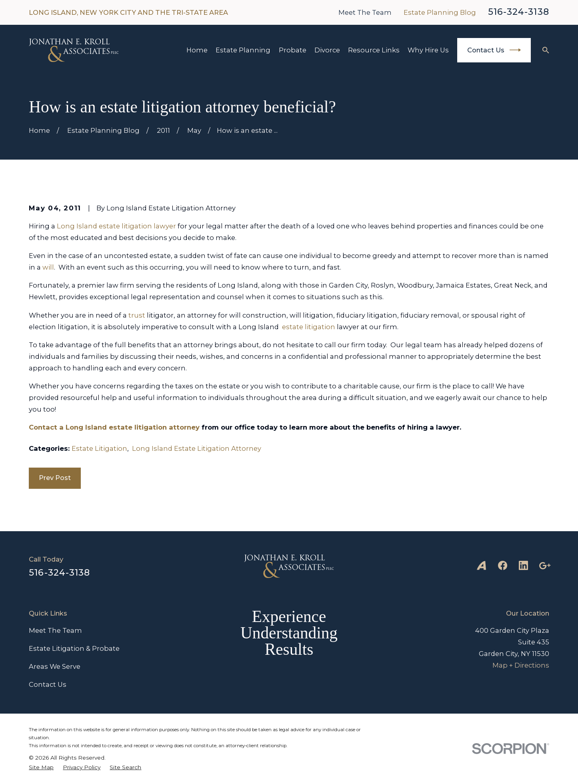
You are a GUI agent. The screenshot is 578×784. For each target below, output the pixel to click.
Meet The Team (365, 12)
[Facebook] (502, 565)
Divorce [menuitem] (327, 50)
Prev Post (55, 478)
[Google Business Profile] (544, 565)
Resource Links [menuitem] (374, 50)
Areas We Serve (54, 666)
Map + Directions (520, 665)
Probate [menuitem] (292, 50)
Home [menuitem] (197, 50)
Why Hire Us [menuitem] (428, 50)
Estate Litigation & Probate (74, 648)
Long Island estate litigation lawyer (116, 226)
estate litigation (308, 327)
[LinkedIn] (523, 565)
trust (136, 315)
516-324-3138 (518, 11)
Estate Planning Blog (440, 12)
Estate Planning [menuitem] (243, 50)
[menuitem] (41, 767)
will (48, 267)
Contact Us (494, 50)
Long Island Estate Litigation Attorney (196, 448)
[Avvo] (481, 565)
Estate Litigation (99, 448)
